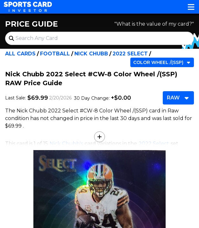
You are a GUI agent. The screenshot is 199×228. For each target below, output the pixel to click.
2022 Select (130, 54)
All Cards (20, 54)
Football (55, 54)
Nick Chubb (91, 54)
